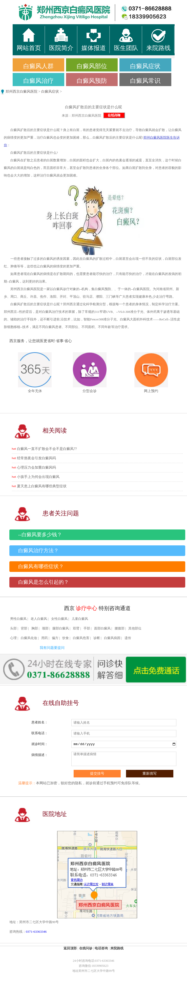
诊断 (96, 638)
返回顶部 (70, 948)
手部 (87, 628)
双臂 (76, 628)
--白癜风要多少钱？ (40, 534)
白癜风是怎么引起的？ (43, 582)
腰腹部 (119, 628)
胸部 (34, 628)
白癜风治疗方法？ (38, 550)
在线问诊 (85, 948)
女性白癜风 (59, 619)
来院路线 (116, 948)
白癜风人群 (38, 66)
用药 (44, 638)
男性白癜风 (18, 619)
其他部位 (134, 628)
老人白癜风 (39, 619)
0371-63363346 (36, 931)
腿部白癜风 (60, 628)
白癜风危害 (81, 638)
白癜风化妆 (29, 638)
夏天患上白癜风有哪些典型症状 (42, 486)
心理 (13, 638)
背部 (24, 628)
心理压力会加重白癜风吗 (36, 467)
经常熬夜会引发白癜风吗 (36, 458)
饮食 (65, 638)
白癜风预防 (92, 81)
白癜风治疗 (38, 81)
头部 (13, 628)
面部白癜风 (102, 628)
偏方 (55, 638)
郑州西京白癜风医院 (21, 91)
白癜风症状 (145, 66)
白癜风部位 (92, 66)
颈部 (45, 628)
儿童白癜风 (80, 619)
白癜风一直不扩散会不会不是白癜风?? (47, 449)
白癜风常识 (145, 81)
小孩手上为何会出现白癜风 (38, 477)
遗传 (127, 638)
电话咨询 (101, 948)
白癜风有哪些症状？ (41, 566)
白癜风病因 (112, 638)
